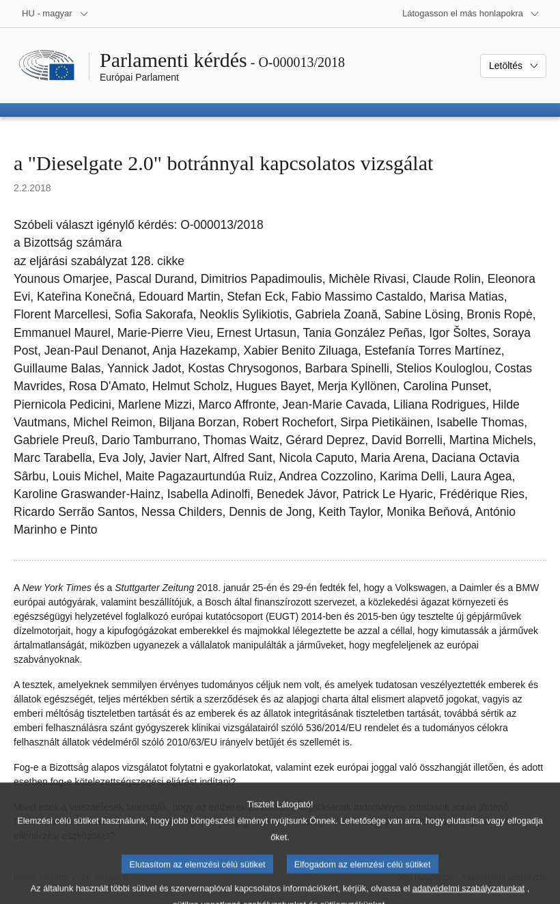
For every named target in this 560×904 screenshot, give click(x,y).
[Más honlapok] (470, 13)
